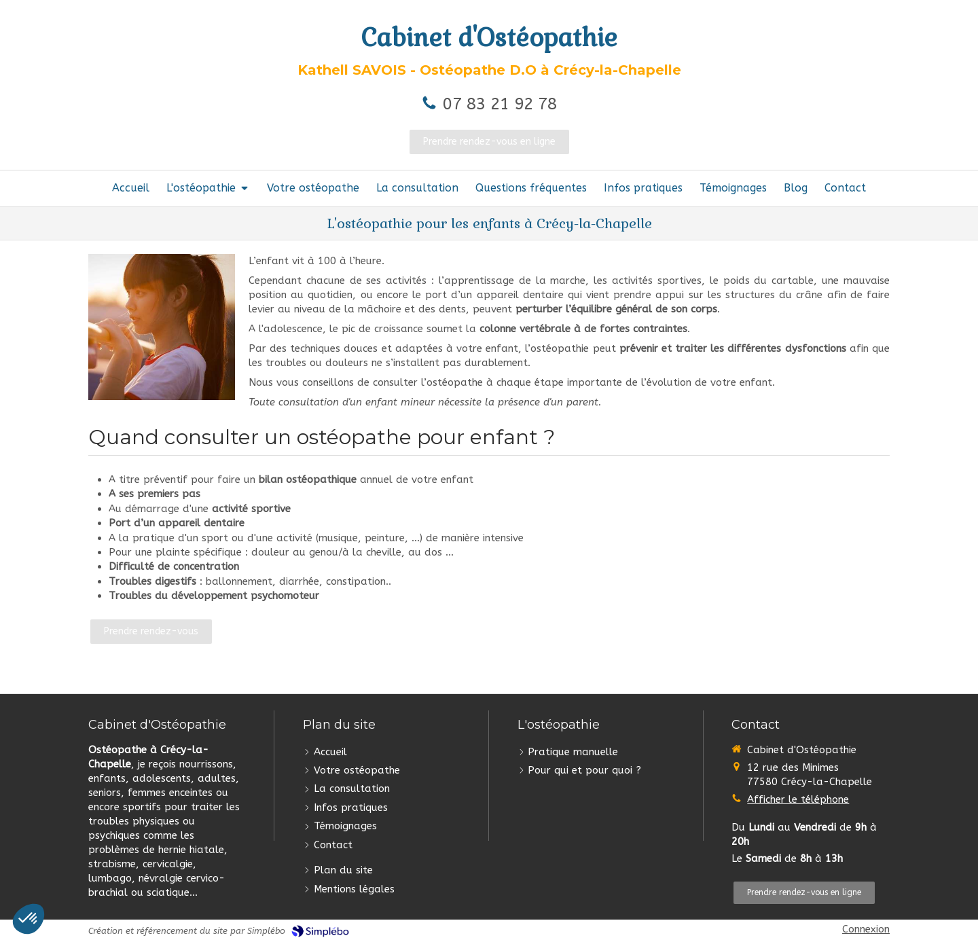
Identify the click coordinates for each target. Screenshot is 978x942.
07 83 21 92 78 (500, 103)
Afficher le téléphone (798, 799)
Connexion (866, 929)
